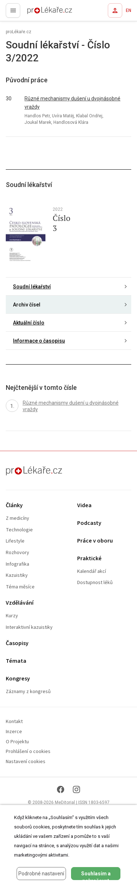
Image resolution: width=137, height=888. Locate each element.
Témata (16, 661)
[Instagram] (76, 789)
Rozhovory (17, 552)
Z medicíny (17, 518)
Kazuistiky (17, 575)
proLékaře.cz (36, 12)
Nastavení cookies (25, 761)
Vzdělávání (20, 603)
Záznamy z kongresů (28, 691)
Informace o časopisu (39, 341)
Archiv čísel (26, 305)
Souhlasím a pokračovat (96, 875)
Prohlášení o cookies (28, 751)
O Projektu (17, 742)
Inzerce (14, 731)
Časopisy (17, 643)
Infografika (17, 564)
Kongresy (18, 679)
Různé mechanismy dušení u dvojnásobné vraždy (72, 103)
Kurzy (12, 616)
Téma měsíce (20, 587)
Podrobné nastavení (41, 873)
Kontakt (14, 721)
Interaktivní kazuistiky (29, 627)
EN (128, 10)
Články (14, 505)
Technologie (19, 530)
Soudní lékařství (32, 287)
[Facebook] (60, 789)
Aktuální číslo (28, 323)
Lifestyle (15, 541)
